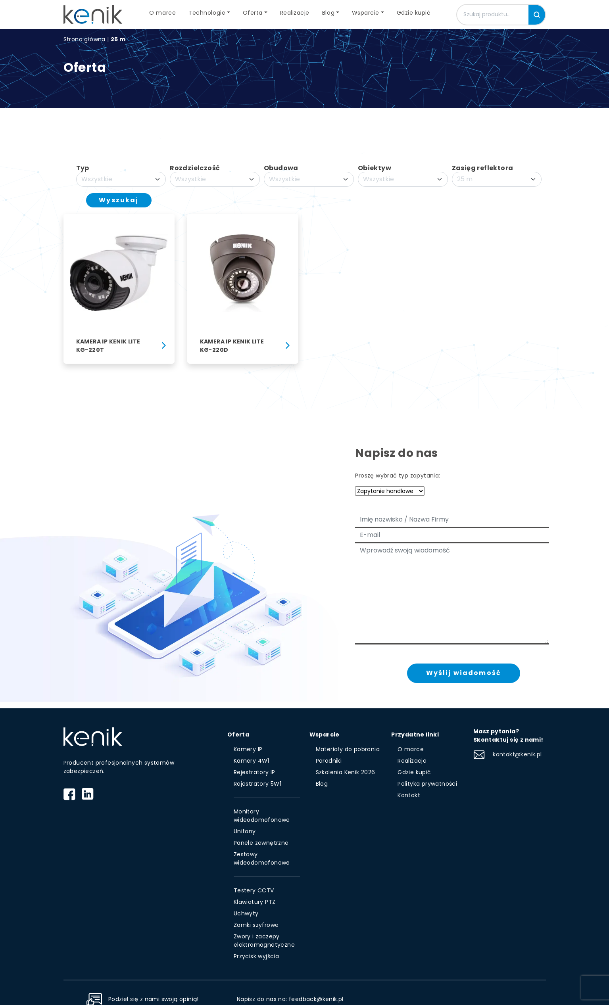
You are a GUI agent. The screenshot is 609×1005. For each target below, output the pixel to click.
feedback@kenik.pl (316, 999)
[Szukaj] (536, 15)
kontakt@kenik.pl (507, 754)
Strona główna (84, 39)
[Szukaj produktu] (492, 15)
